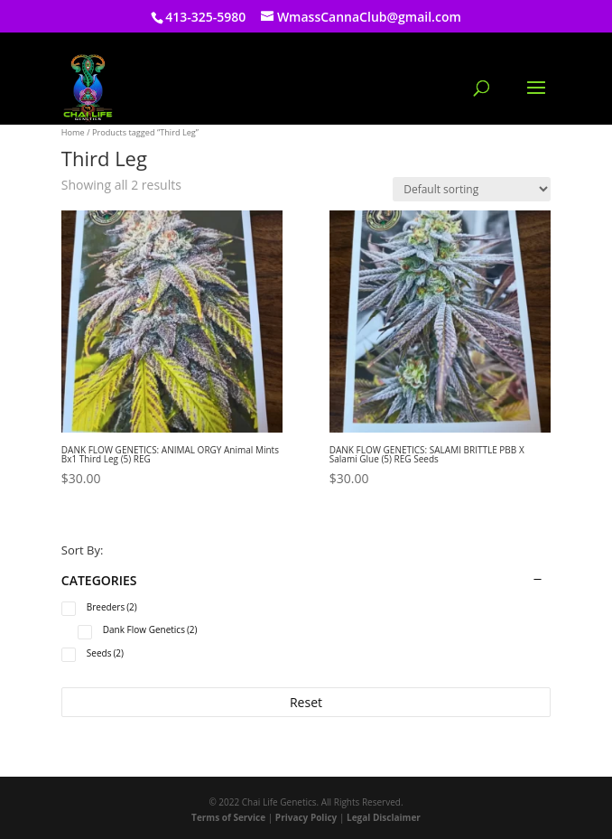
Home (73, 132)
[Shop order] (472, 189)
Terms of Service (228, 817)
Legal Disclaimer (384, 817)
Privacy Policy (306, 817)
